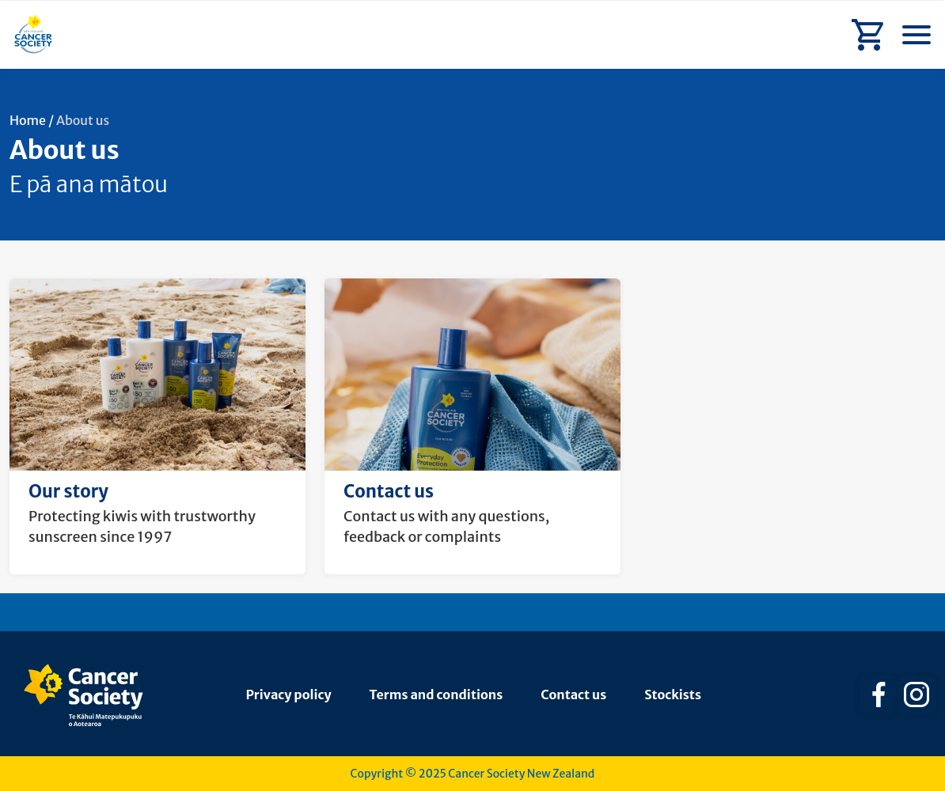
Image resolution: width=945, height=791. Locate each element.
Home (27, 120)
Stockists (672, 694)
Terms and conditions (436, 694)
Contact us (573, 694)
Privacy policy (289, 694)
